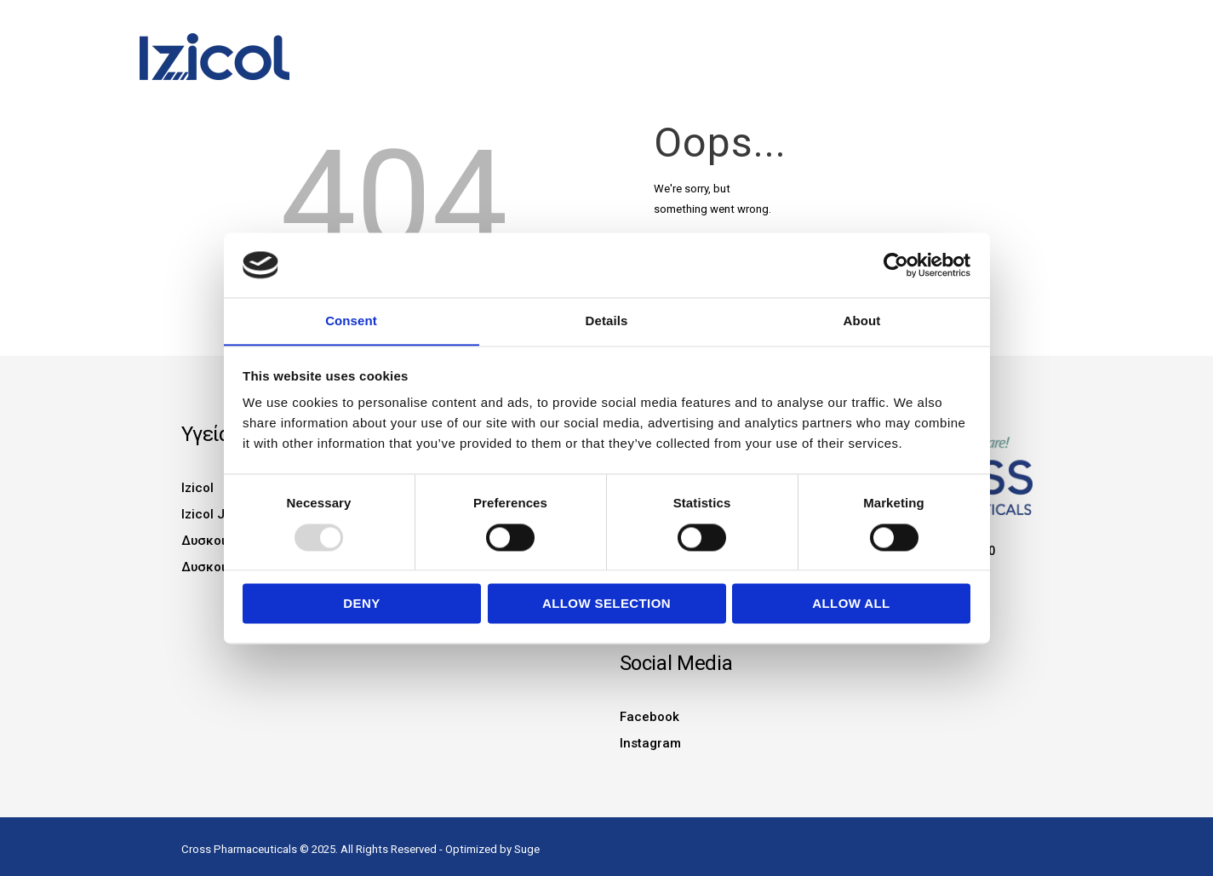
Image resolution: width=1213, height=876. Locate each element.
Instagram (650, 738)
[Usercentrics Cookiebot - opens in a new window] (895, 265)
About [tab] (862, 320)
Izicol (197, 487)
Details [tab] (607, 320)
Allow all (851, 604)
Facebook (649, 712)
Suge (527, 843)
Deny (361, 604)
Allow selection (606, 604)
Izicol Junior (218, 513)
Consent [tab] (351, 320)
